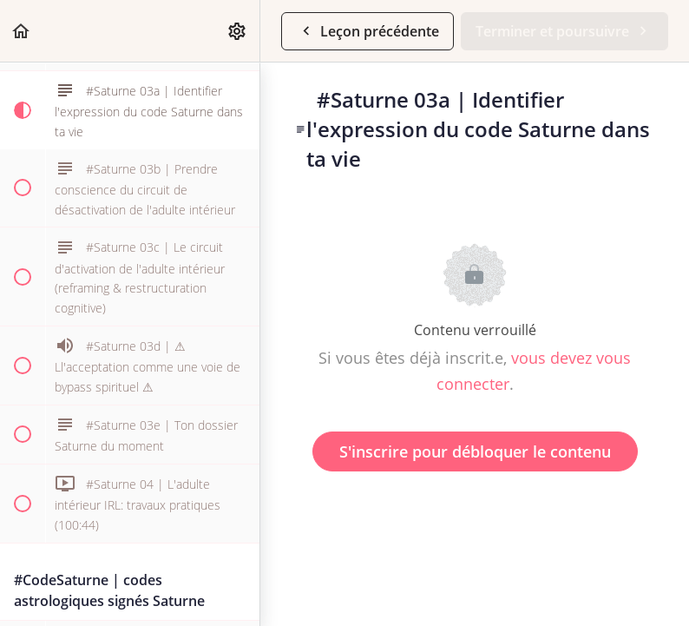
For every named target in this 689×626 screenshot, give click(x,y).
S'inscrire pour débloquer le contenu (475, 451)
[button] (21, 31)
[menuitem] (237, 31)
